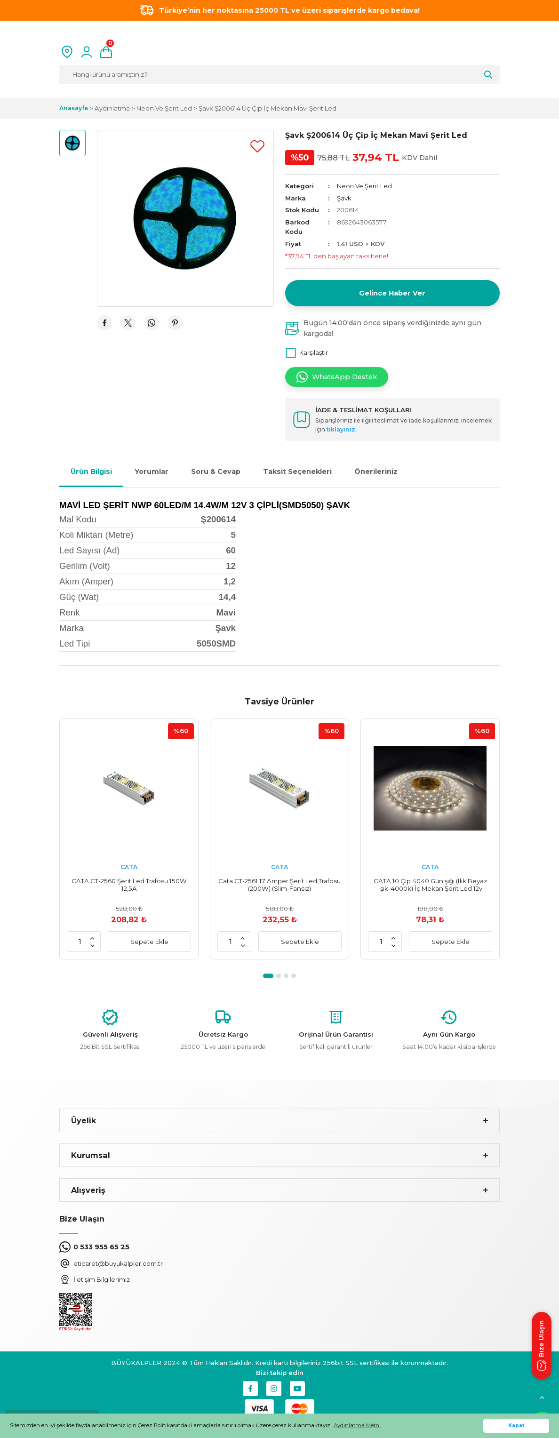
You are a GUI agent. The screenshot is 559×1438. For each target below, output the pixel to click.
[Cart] (106, 51)
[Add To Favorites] (257, 146)
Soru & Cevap (215, 471)
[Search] (279, 74)
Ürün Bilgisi (91, 471)
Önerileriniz (376, 471)
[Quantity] (80, 941)
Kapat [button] (516, 1425)
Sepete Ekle (149, 941)
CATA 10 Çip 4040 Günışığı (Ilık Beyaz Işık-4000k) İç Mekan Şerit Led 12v (430, 884)
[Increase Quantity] (92, 938)
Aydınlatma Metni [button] (357, 1425)
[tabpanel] (129, 839)
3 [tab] (286, 976)
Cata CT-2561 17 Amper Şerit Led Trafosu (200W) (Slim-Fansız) (279, 884)
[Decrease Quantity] (92, 945)
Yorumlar (151, 471)
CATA (128, 867)
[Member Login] (86, 51)
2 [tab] (278, 976)
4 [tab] (293, 976)
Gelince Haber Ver (392, 293)
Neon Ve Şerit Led (364, 186)
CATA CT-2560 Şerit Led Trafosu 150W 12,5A (129, 884)
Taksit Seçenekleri (297, 471)
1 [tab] (268, 976)
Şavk (344, 198)
